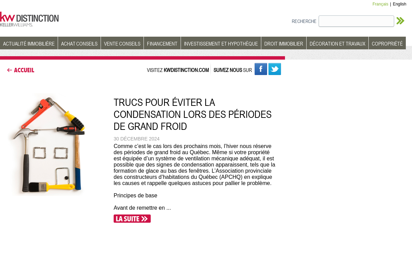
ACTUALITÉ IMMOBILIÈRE (29, 43)
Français (380, 4)
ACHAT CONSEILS (79, 43)
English (399, 4)
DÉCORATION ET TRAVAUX (337, 43)
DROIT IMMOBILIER (283, 43)
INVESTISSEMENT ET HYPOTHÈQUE (221, 43)
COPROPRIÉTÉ (387, 43)
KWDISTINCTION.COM (186, 69)
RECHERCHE (304, 21)
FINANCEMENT (162, 43)
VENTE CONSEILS (122, 43)
